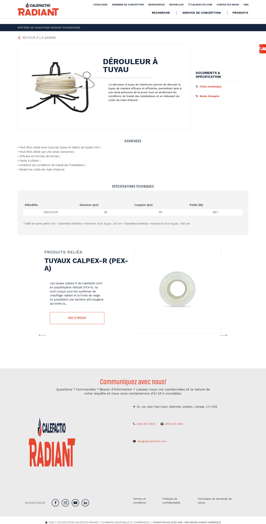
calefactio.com (200, 10)
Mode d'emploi (208, 95)
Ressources (156, 10)
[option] (133, 291)
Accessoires (62, 27)
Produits (240, 18)
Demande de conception (128, 10)
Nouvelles (176, 10)
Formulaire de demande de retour (215, 500)
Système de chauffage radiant (36, 27)
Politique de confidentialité (171, 500)
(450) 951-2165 (175, 424)
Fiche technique (209, 86)
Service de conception (201, 18)
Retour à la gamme (37, 37)
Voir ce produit (77, 318)
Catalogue (100, 10)
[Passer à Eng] (246, 10)
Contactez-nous (228, 10)
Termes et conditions (140, 500)
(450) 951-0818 (146, 424)
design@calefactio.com (152, 441)
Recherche (161, 18)
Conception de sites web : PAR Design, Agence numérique (187, 521)
